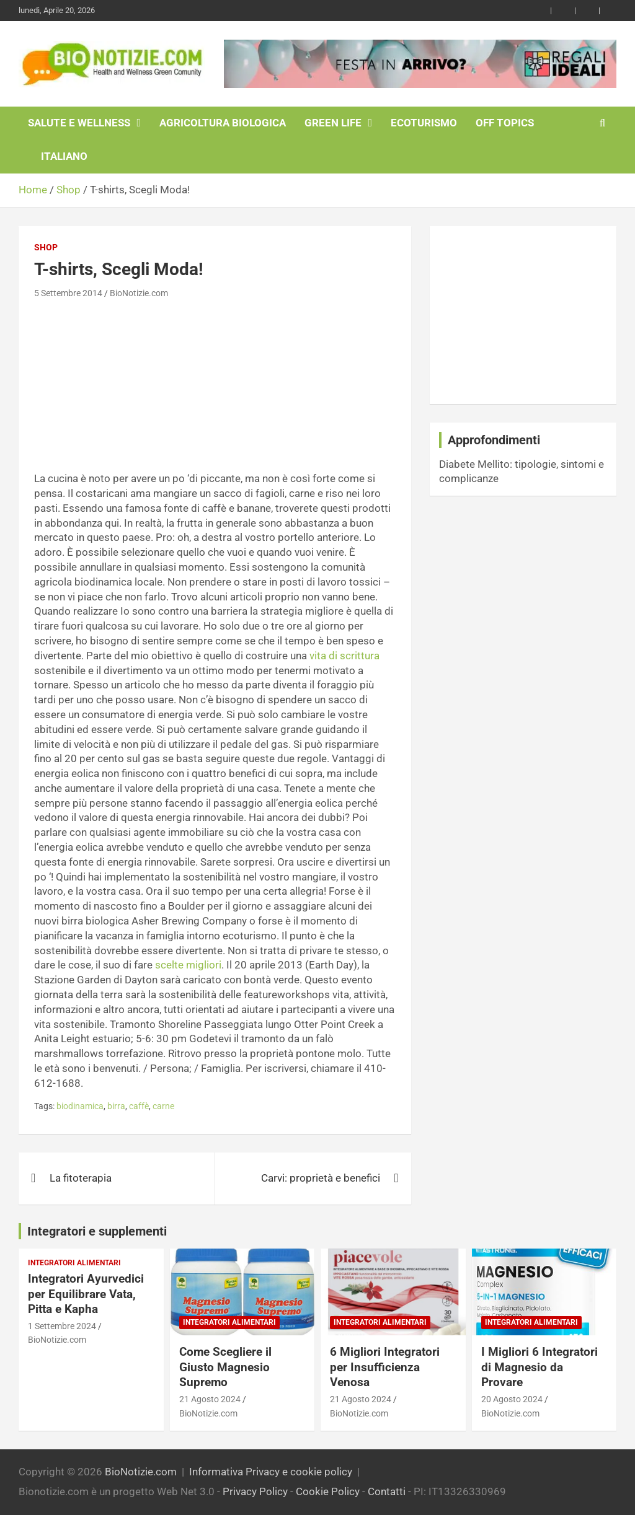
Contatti (387, 1491)
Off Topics (505, 122)
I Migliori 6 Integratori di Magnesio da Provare (539, 1367)
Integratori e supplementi (97, 1231)
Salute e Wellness (79, 122)
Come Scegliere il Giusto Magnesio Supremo (225, 1367)
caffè (139, 1106)
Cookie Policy (328, 1491)
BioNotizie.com (139, 293)
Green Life (333, 122)
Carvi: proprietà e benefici (320, 1178)
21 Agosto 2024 (210, 1399)
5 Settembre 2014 (68, 293)
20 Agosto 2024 (512, 1399)
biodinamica (80, 1106)
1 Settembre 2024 (62, 1326)
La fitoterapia (81, 1178)
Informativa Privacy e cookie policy (270, 1471)
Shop (46, 247)
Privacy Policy (255, 1491)
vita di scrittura (344, 655)
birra (116, 1106)
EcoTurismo (424, 122)
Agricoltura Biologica (222, 122)
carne (163, 1106)
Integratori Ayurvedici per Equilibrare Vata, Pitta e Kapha (86, 1293)
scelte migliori (188, 965)
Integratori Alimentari (74, 1262)
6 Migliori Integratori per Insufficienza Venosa (385, 1367)
